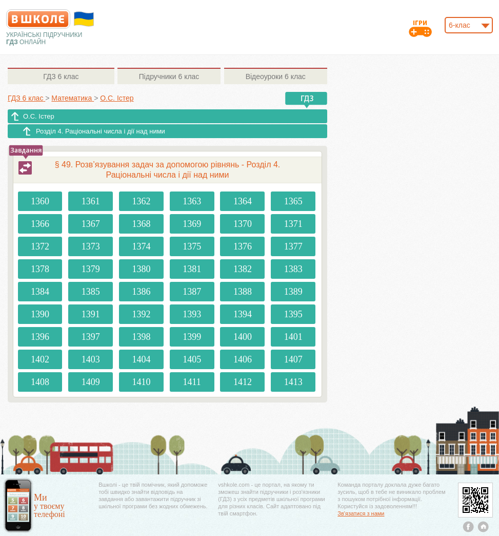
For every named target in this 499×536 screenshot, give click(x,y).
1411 (192, 382)
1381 (192, 269)
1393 (192, 314)
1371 (293, 224)
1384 (40, 291)
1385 (91, 291)
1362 (141, 201)
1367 (91, 224)
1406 (242, 359)
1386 (141, 291)
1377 (293, 246)
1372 (40, 246)
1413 (293, 382)
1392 (141, 314)
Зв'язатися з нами (360, 513)
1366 (40, 224)
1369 (192, 224)
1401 (293, 337)
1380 (141, 269)
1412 (242, 382)
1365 (293, 201)
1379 (91, 269)
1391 (91, 314)
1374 (141, 246)
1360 (40, 201)
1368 (141, 224)
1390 (40, 314)
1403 (91, 359)
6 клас (60, 76)
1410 (141, 382)
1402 (40, 359)
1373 (91, 246)
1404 (141, 359)
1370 (242, 224)
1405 (192, 359)
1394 (242, 314)
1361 (91, 201)
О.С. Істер (38, 116)
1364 (242, 201)
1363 (192, 201)
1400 (242, 337)
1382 (242, 269)
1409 (91, 382)
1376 (242, 246)
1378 (40, 269)
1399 (192, 337)
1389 (293, 291)
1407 (293, 359)
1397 (91, 337)
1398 (141, 337)
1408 (40, 382)
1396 (40, 337)
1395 (293, 314)
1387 (192, 291)
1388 (242, 291)
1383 (293, 269)
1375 (192, 246)
